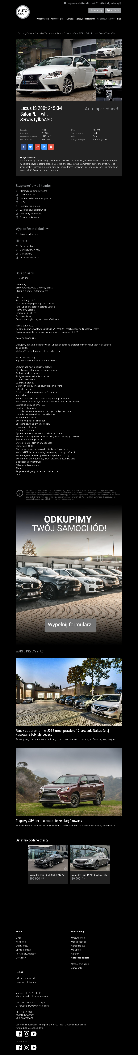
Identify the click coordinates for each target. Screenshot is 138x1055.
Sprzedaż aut (78, 945)
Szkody (75, 953)
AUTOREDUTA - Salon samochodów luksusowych (23, 12)
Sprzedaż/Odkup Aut (106, 18)
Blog (119, 18)
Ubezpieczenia (43, 18)
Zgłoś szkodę (113, 10)
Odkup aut (76, 949)
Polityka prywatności (26, 953)
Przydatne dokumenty (27, 982)
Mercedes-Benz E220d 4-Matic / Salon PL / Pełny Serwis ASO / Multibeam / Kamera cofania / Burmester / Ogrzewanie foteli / (90, 875)
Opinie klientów (23, 949)
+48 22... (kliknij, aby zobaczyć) (106, 3)
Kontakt (70, 18)
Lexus (60, 33)
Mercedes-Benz (57, 18)
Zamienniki (76, 968)
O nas (18, 937)
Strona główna (25, 33)
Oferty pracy (22, 945)
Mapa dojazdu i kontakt (76, 3)
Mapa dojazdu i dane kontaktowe (32, 996)
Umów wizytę (96, 10)
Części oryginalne (80, 964)
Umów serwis (78, 937)
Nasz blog (21, 941)
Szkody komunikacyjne (85, 18)
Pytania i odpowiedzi (26, 978)
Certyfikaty (21, 957)
